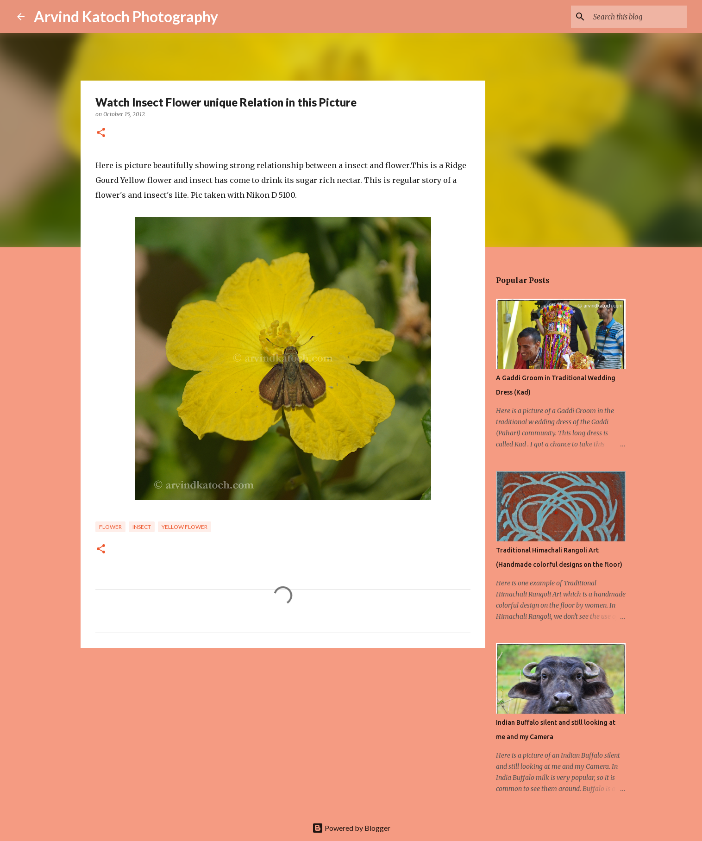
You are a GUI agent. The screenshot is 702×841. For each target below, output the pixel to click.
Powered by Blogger (351, 827)
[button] (101, 133)
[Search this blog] (638, 17)
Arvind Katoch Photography (126, 16)
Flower (110, 526)
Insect (141, 526)
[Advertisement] (283, 726)
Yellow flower (184, 526)
